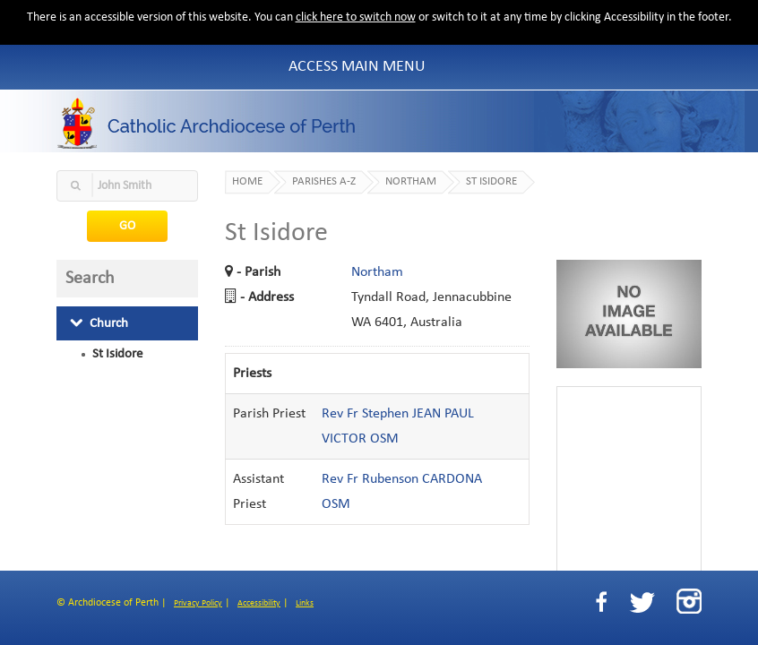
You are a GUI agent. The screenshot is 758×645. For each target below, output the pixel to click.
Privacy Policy (198, 603)
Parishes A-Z (324, 181)
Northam (410, 181)
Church (99, 323)
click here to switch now (356, 17)
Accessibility (258, 603)
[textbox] (127, 186)
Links (305, 603)
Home (247, 181)
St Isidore (117, 354)
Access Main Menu (357, 66)
